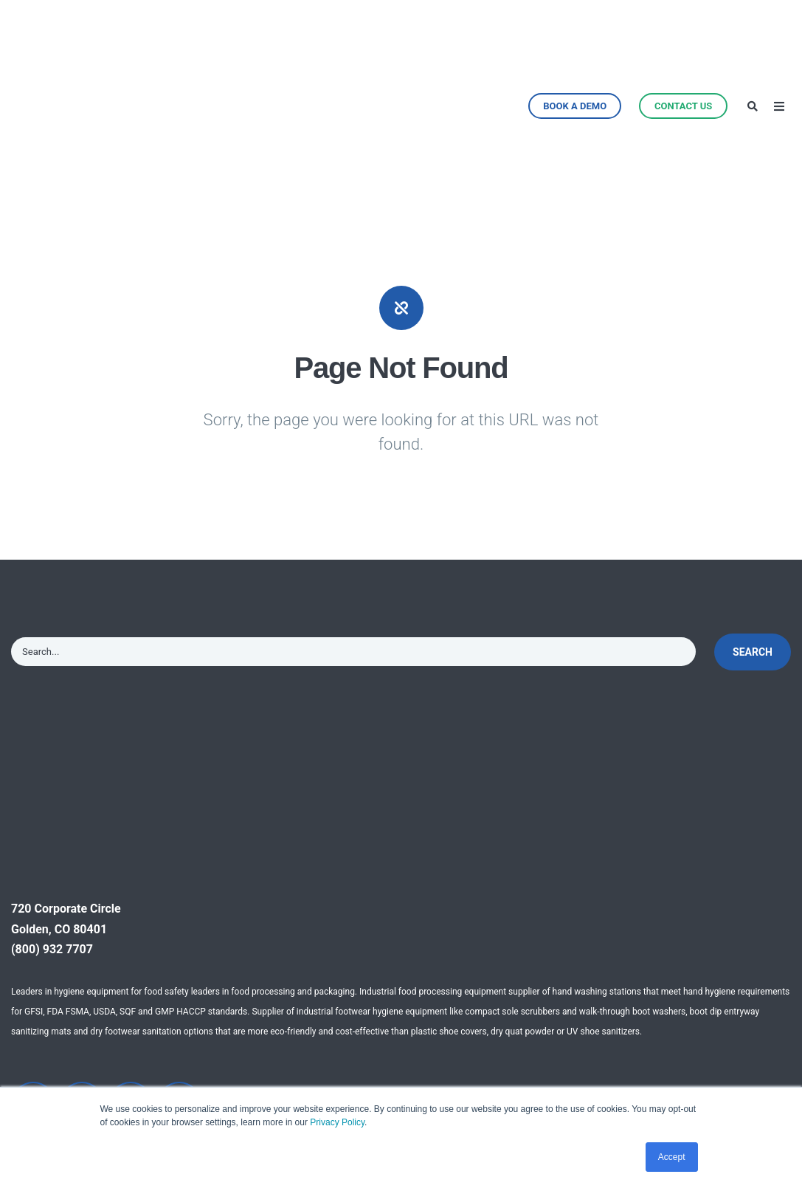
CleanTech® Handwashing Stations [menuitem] (114, 943)
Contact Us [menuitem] (508, 1005)
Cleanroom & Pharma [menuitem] (401, 978)
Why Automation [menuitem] (255, 923)
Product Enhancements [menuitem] (117, 1076)
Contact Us (683, 38)
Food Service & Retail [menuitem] (400, 1005)
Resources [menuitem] (640, 951)
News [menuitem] (493, 951)
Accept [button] (671, 1157)
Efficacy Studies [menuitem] (650, 973)
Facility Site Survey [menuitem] (261, 978)
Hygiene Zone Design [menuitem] (267, 1005)
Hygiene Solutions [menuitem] (125, 1039)
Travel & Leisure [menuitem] (386, 1033)
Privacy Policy (337, 1122)
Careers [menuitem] (499, 1061)
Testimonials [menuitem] (646, 923)
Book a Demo (574, 38)
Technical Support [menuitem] (259, 951)
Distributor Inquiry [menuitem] (526, 1033)
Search (752, 518)
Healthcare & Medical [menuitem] (401, 951)
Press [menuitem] (493, 978)
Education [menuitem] (371, 1061)
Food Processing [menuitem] (389, 923)
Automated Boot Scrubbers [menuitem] (121, 1000)
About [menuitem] (495, 923)
